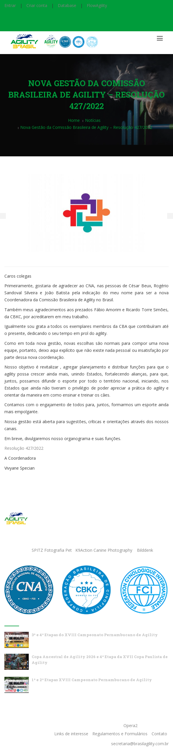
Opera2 (130, 725)
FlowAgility (97, 5)
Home (74, 120)
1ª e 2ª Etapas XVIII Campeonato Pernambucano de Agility (92, 679)
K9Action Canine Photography (103, 550)
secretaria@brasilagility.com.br (140, 743)
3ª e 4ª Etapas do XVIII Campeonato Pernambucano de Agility (95, 634)
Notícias (93, 120)
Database (67, 5)
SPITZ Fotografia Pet (52, 550)
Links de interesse (71, 733)
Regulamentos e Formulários (119, 733)
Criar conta (36, 5)
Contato (159, 733)
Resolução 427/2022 (23, 448)
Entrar (10, 5)
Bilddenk (145, 550)
